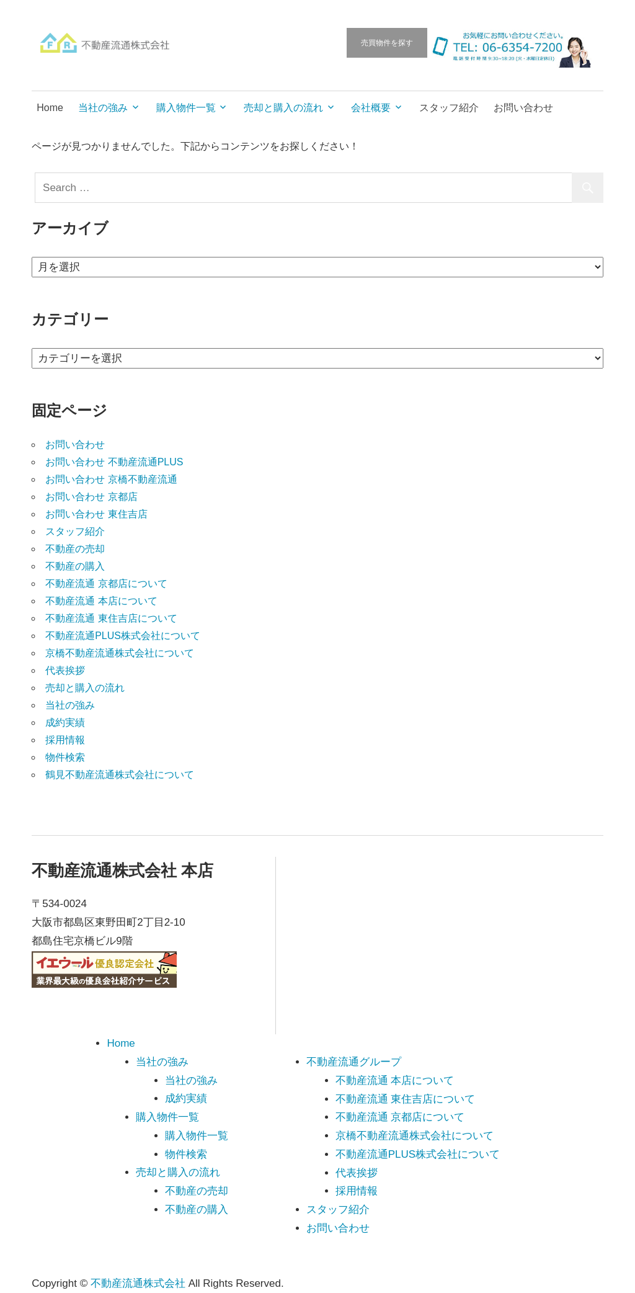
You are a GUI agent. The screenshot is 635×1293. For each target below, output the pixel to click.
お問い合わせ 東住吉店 (96, 514)
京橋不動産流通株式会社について (119, 653)
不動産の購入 (75, 566)
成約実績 (65, 722)
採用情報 (65, 740)
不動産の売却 (75, 549)
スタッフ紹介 (449, 107)
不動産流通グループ (353, 1062)
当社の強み (103, 107)
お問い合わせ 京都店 (91, 496)
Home (50, 107)
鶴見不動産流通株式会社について (119, 774)
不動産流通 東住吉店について (111, 618)
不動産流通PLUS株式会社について (122, 635)
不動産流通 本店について (101, 601)
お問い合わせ (523, 107)
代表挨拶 (65, 670)
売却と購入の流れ (283, 107)
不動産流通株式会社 (138, 1283)
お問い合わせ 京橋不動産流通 (111, 479)
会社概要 (371, 107)
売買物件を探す (387, 42)
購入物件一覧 (186, 107)
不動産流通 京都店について (106, 583)
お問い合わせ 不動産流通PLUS (114, 462)
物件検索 (65, 757)
